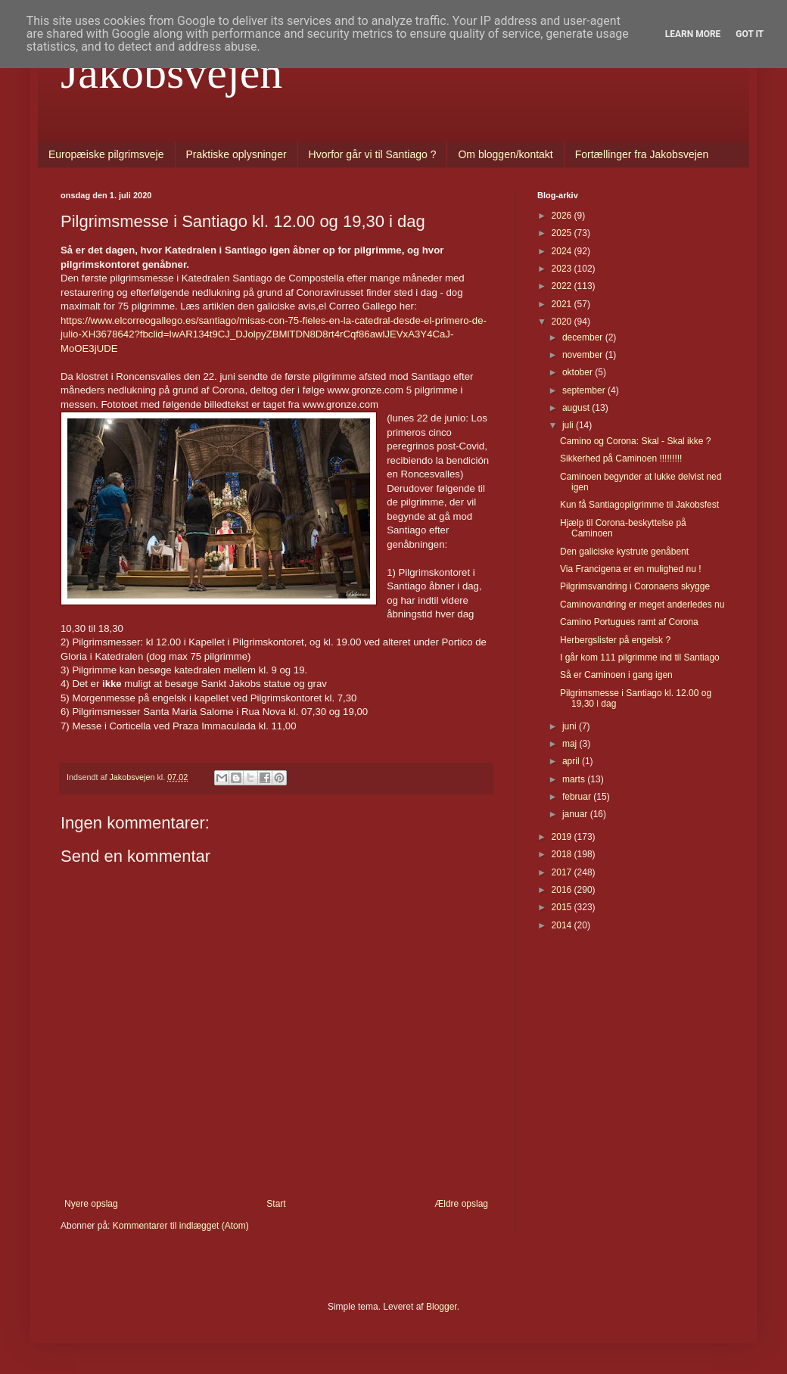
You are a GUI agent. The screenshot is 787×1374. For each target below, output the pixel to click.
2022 (563, 286)
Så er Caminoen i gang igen (616, 675)
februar (577, 796)
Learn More (693, 34)
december (583, 337)
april (572, 761)
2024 (563, 251)
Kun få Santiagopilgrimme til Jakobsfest (639, 504)
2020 (563, 321)
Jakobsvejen (171, 73)
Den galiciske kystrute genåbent (624, 551)
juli (569, 425)
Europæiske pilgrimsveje (106, 154)
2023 (563, 268)
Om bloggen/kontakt (505, 154)
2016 (563, 889)
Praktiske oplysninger (236, 154)
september (585, 390)
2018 (563, 854)
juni (570, 726)
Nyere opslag (91, 1203)
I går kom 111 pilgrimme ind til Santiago (640, 657)
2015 (563, 907)
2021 (563, 304)
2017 (563, 872)
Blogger (441, 1306)
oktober (578, 372)
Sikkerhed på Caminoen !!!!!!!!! (621, 458)
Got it (750, 34)
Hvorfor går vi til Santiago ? (373, 154)
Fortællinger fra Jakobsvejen (642, 154)
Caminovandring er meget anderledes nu (642, 604)
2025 (563, 233)
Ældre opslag (461, 1203)
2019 (563, 837)
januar (576, 814)
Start (275, 1203)
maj (571, 743)
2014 (563, 925)
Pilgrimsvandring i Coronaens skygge (635, 586)
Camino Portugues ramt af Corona (629, 622)
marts (574, 779)
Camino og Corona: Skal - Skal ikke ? (635, 441)
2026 (563, 215)
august (577, 408)
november (583, 355)
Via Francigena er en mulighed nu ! (630, 569)
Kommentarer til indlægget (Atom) (181, 1225)
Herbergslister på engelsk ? (615, 640)
